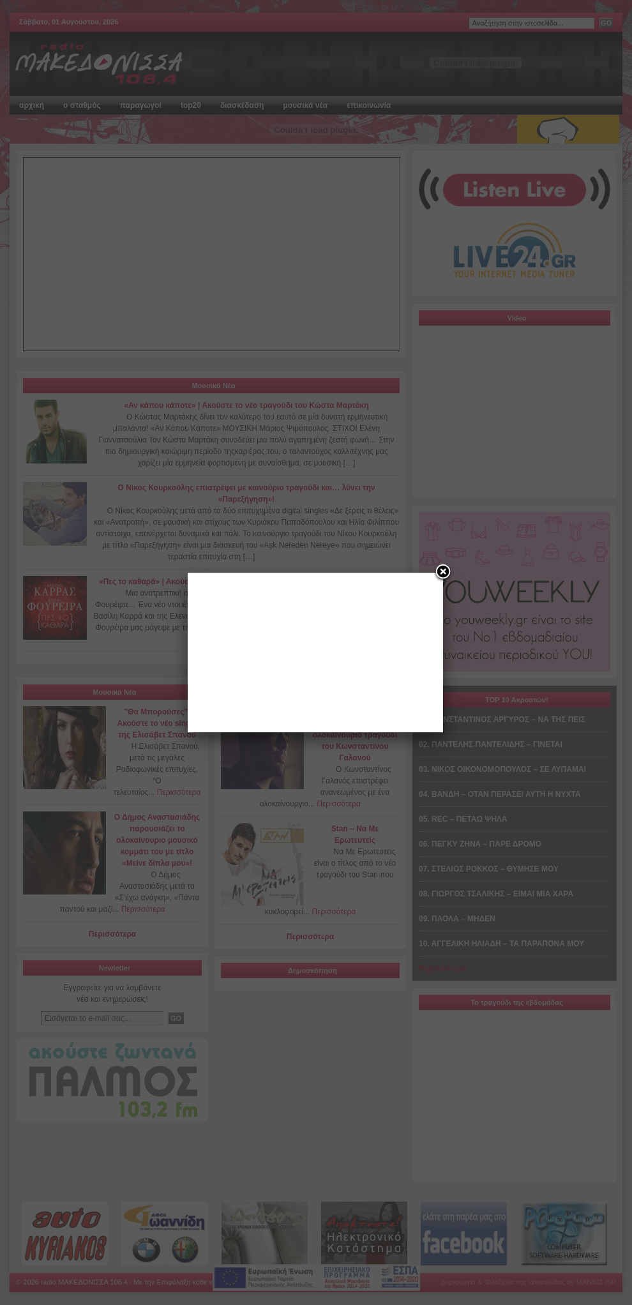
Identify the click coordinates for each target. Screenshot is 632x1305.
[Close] (443, 572)
